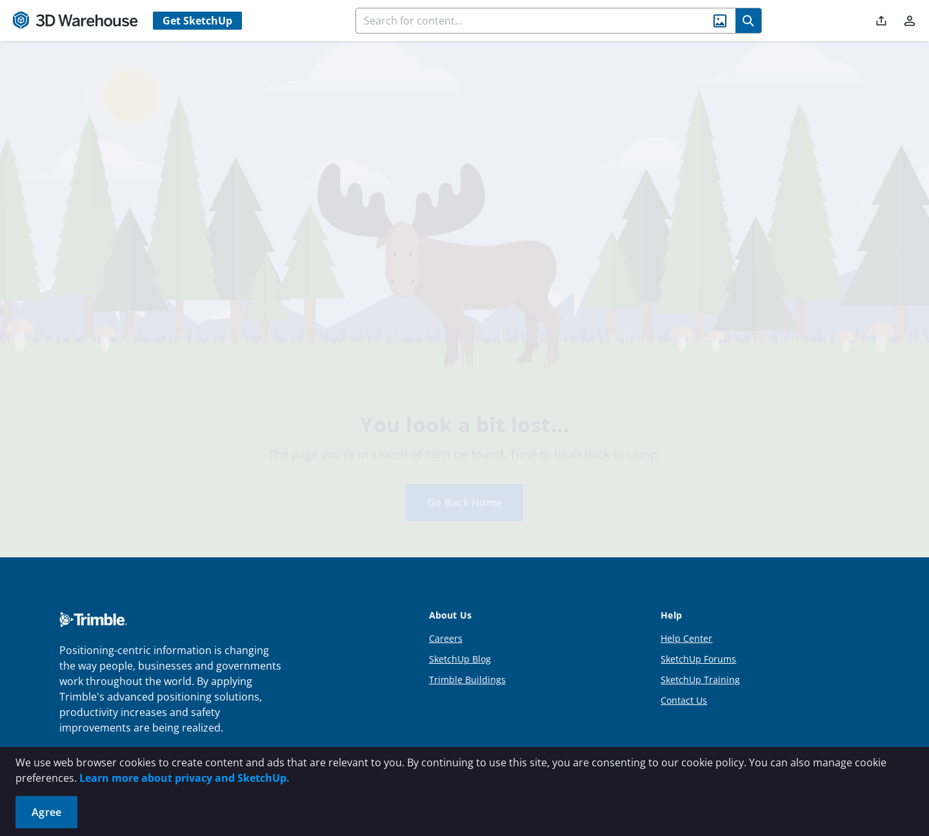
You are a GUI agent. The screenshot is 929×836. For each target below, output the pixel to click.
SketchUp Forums (698, 625)
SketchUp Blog (460, 625)
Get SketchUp (197, 21)
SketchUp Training (700, 646)
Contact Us (684, 667)
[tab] (113, 309)
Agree (46, 812)
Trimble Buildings (467, 646)
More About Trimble (108, 725)
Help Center (686, 605)
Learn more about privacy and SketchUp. (184, 778)
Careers (446, 605)
